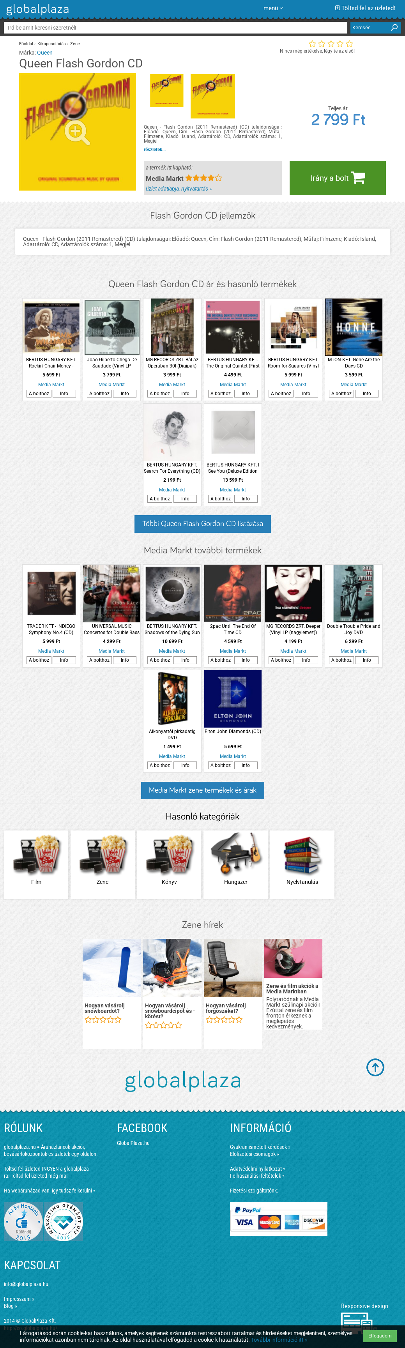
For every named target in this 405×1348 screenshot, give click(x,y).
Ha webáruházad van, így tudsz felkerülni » (50, 1190)
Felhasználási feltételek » (257, 1176)
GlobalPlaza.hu (133, 1143)
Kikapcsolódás (51, 43)
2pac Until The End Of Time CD (233, 629)
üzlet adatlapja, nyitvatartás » (179, 189)
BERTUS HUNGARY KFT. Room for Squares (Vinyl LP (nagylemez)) (293, 363)
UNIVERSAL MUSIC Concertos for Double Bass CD (112, 630)
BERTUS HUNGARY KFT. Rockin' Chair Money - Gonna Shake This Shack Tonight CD (51, 363)
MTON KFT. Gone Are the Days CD (354, 363)
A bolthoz (39, 393)
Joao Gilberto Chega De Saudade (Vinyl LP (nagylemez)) (112, 363)
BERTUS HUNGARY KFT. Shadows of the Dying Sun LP (172, 630)
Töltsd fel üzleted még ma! (39, 1176)
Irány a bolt (338, 177)
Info (64, 393)
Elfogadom (380, 1336)
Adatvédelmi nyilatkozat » (257, 1169)
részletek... (155, 149)
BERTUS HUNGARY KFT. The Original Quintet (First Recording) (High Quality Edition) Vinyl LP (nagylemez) (233, 363)
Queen (45, 52)
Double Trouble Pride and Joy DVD (353, 629)
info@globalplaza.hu (26, 1284)
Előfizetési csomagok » (254, 1154)
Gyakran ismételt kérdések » (260, 1147)
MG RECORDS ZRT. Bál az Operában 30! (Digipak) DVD (172, 363)
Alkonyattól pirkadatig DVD (172, 734)
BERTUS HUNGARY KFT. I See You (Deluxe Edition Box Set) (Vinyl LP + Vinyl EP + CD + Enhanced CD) (233, 468)
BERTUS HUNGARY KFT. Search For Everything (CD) (172, 468)
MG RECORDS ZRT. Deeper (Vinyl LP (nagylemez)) (293, 629)
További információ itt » (279, 1340)
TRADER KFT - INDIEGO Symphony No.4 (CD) (51, 629)
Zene (75, 43)
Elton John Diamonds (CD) (233, 731)
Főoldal (26, 43)
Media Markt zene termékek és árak (202, 790)
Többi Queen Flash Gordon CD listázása (202, 524)
